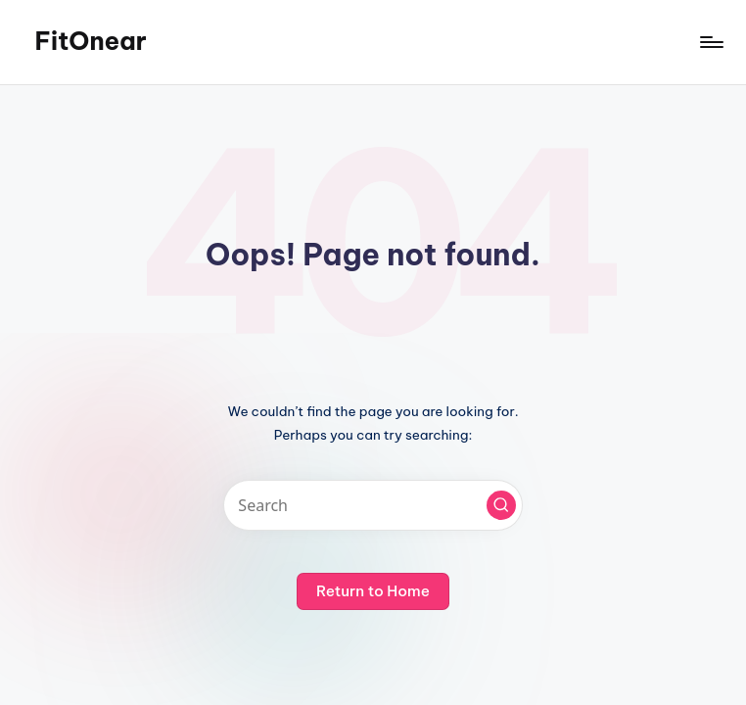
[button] (501, 505)
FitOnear (90, 41)
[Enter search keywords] (372, 505)
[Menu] (710, 42)
